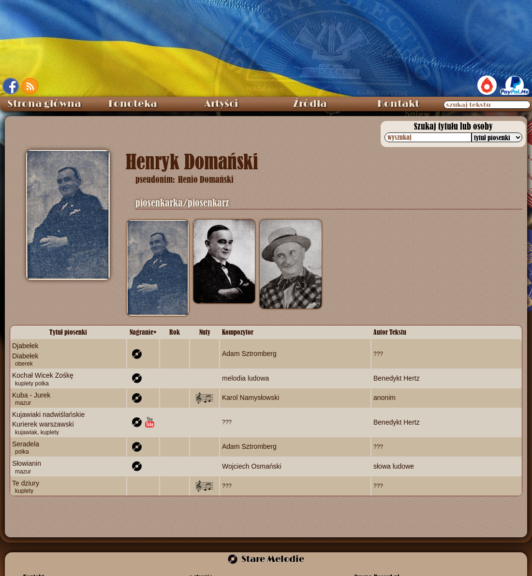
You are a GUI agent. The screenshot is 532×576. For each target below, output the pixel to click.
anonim (384, 397)
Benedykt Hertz (396, 378)
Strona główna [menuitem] (44, 104)
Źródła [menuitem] (310, 104)
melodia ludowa (245, 378)
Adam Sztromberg (249, 353)
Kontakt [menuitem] (398, 104)
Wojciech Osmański (251, 466)
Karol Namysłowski (250, 397)
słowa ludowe (393, 466)
